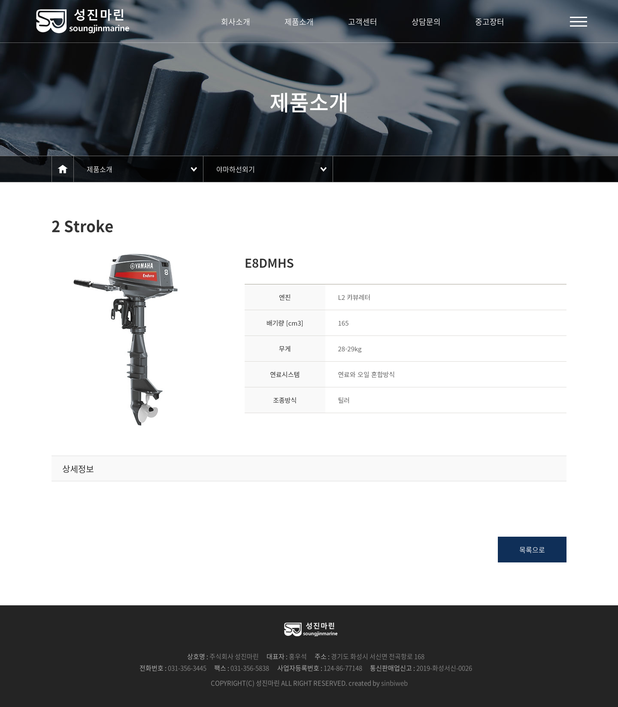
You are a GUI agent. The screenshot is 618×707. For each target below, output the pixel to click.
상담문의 (426, 21)
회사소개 (235, 21)
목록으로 (532, 549)
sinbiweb (394, 683)
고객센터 (362, 21)
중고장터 (489, 21)
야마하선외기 (235, 169)
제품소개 (299, 21)
